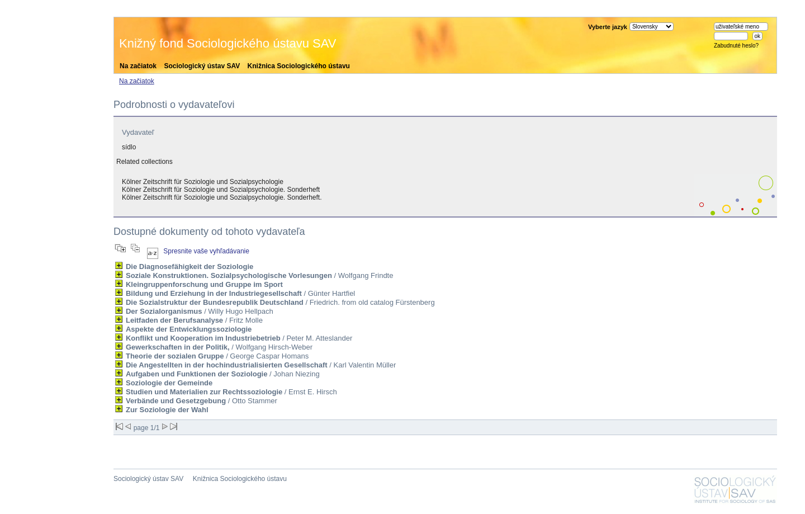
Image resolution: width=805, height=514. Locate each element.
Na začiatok (138, 66)
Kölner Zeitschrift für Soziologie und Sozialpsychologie (202, 182)
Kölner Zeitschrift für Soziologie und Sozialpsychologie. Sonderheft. (222, 197)
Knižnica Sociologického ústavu (299, 66)
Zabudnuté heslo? (736, 46)
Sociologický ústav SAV (202, 66)
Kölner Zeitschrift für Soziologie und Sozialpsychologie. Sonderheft (221, 190)
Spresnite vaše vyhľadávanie (206, 251)
